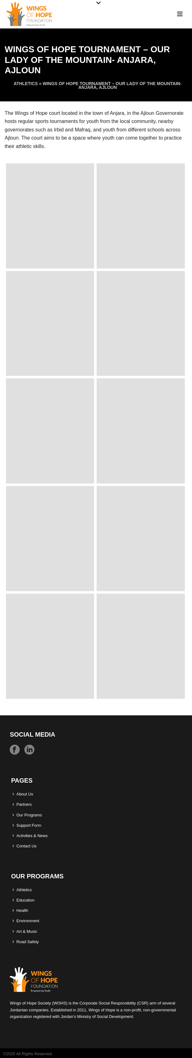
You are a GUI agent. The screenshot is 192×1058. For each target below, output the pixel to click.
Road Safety (26, 941)
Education (23, 900)
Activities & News (30, 835)
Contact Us (24, 846)
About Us (23, 794)
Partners (22, 804)
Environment (26, 920)
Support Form (27, 825)
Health (20, 910)
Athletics (25, 83)
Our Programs (27, 815)
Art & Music (25, 931)
